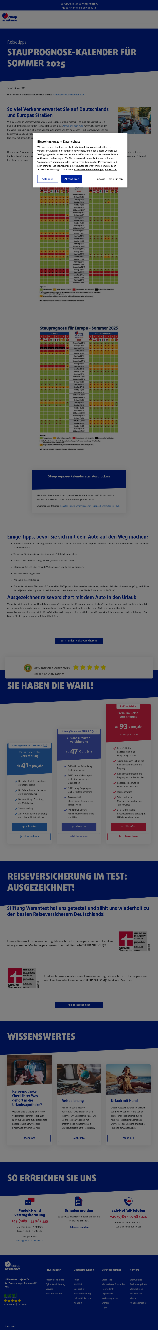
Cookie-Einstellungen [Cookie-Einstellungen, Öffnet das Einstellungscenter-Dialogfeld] (110, 178)
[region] (80, 160)
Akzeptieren (71, 178)
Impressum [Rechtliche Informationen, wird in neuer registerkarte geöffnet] (111, 169)
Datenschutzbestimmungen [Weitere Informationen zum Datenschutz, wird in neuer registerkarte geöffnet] (89, 169)
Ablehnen (48, 178)
